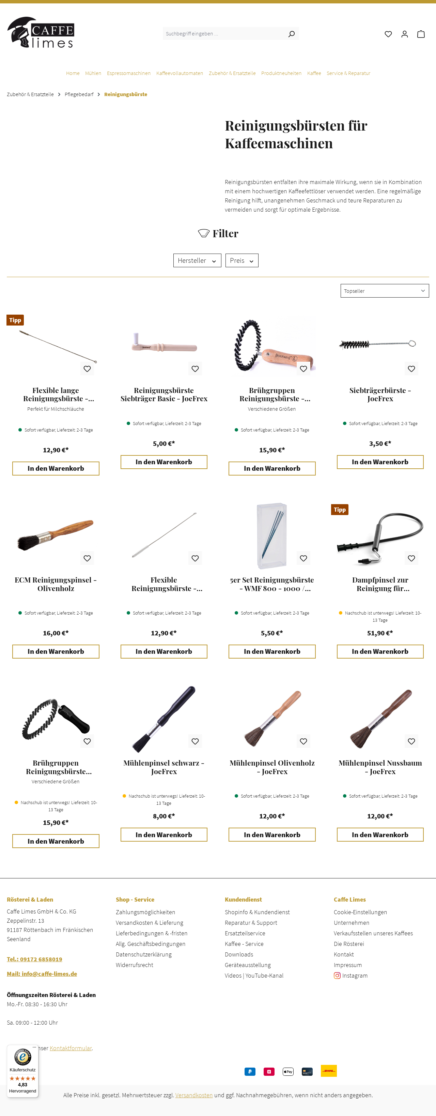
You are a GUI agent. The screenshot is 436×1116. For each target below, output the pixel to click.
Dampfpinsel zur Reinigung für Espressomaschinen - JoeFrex (380, 583)
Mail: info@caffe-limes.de (42, 974)
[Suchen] (291, 33)
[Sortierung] (385, 291)
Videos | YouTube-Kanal (254, 975)
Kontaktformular (71, 1048)
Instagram (355, 975)
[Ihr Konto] (404, 33)
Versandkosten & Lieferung (149, 922)
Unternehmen (352, 922)
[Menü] (34, 1049)
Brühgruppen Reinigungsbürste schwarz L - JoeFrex (56, 766)
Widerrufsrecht (134, 965)
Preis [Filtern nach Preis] (242, 260)
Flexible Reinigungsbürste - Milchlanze (164, 583)
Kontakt (344, 954)
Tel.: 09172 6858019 (34, 959)
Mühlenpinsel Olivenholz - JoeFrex (272, 766)
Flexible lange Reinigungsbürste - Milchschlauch (55, 394)
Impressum (348, 965)
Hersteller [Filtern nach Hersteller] (197, 260)
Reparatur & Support (251, 922)
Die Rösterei (349, 944)
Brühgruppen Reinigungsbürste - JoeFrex (272, 394)
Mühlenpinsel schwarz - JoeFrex (163, 766)
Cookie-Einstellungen (360, 912)
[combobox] (223, 33)
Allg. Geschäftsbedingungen (151, 944)
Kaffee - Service (244, 944)
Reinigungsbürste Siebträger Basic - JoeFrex (164, 394)
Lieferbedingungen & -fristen (152, 933)
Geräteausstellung (248, 965)
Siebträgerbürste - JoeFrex (380, 394)
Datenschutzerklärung (144, 954)
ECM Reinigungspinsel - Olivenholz (56, 583)
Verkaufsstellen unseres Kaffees (373, 933)
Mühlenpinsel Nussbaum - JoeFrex (380, 766)
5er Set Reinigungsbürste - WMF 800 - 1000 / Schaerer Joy (272, 583)
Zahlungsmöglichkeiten (145, 912)
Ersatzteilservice (245, 933)
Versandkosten (194, 1095)
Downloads (239, 954)
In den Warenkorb (56, 468)
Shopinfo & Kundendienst (257, 912)
